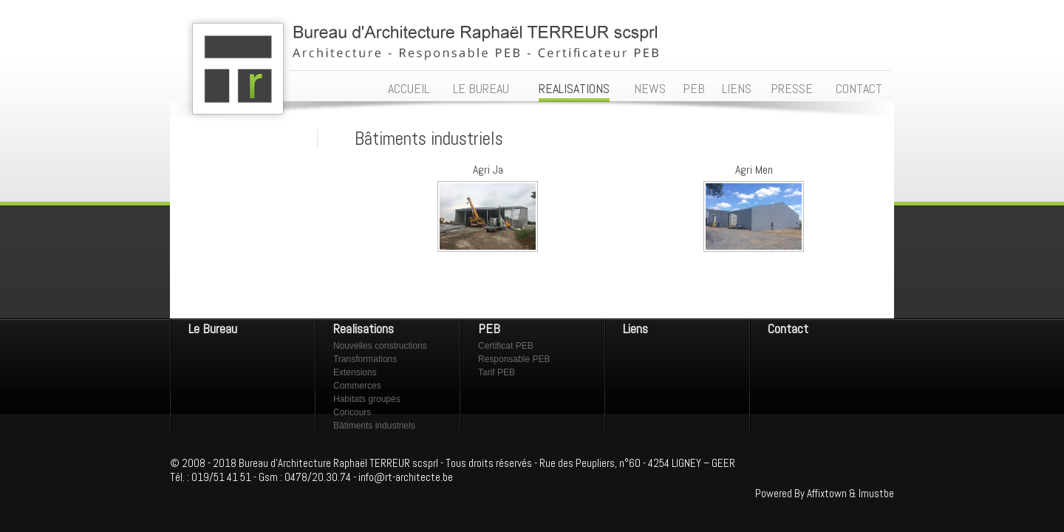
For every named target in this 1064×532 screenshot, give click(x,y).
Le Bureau (212, 328)
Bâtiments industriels (374, 425)
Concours (352, 412)
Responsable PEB (514, 359)
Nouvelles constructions (380, 346)
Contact (788, 328)
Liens (635, 328)
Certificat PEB (505, 346)
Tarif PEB (496, 372)
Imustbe (876, 493)
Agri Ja (488, 169)
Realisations (363, 328)
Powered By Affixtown (801, 493)
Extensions (355, 372)
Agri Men (754, 169)
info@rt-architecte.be (405, 477)
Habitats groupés (366, 399)
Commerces (357, 386)
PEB (489, 328)
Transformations (365, 359)
